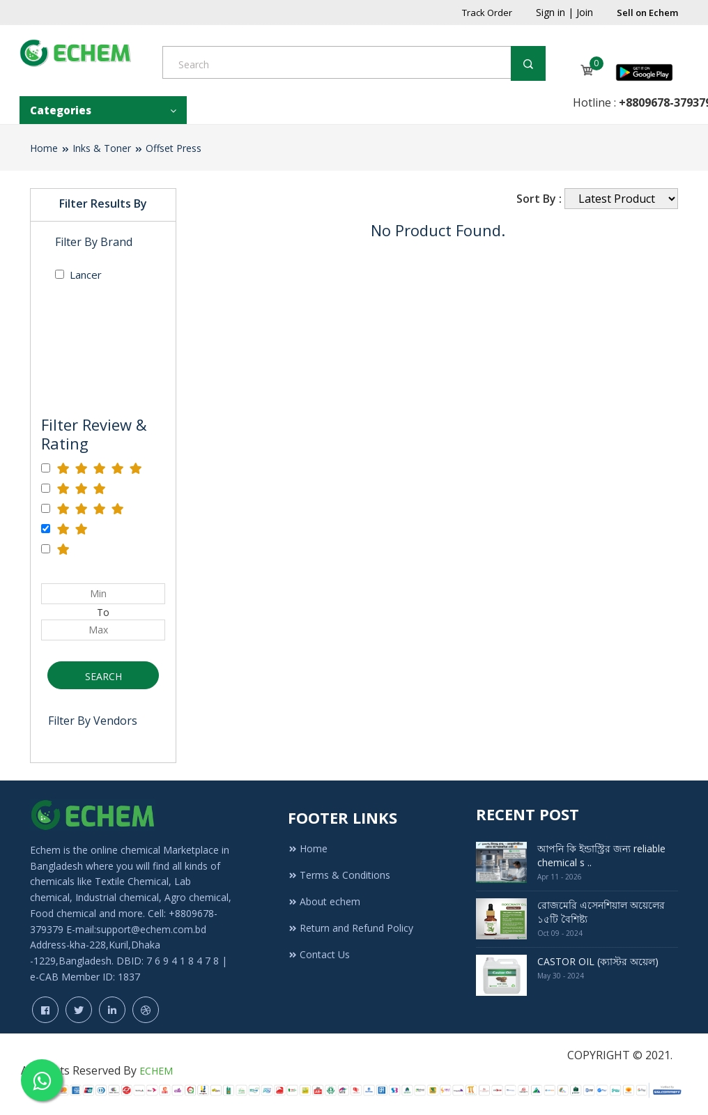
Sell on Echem (647, 12)
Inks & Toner (101, 148)
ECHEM (156, 1070)
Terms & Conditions (339, 875)
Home (44, 148)
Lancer (78, 275)
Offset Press (173, 148)
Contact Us (319, 954)
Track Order (487, 12)
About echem (324, 901)
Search (103, 676)
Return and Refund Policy (350, 928)
